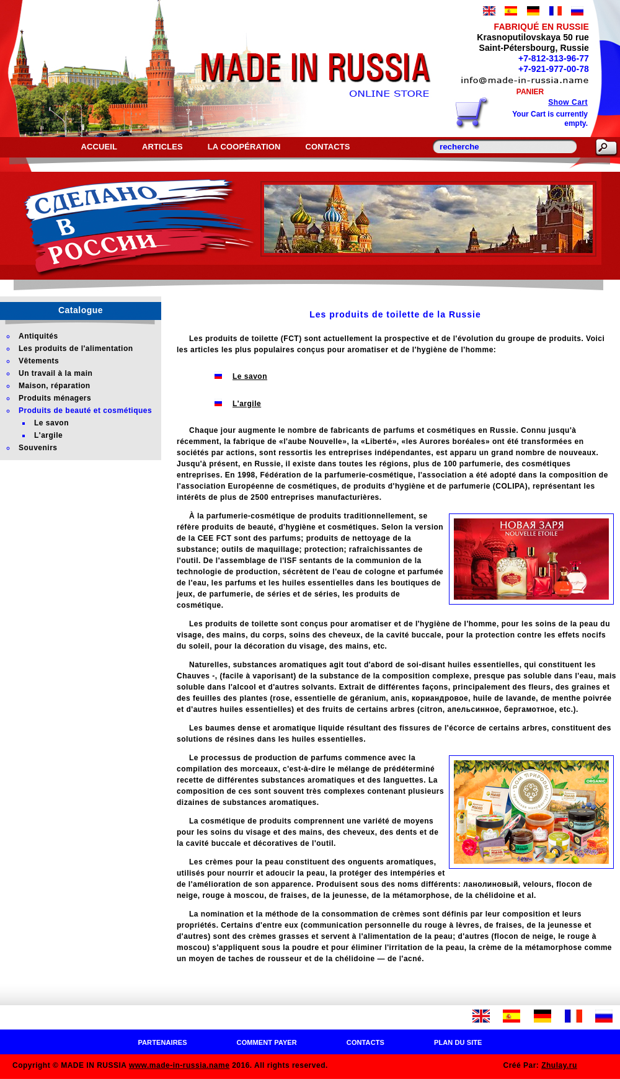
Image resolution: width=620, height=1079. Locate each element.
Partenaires (162, 1042)
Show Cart (568, 102)
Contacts (327, 146)
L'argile (246, 403)
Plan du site (458, 1042)
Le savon (249, 376)
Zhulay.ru (559, 1065)
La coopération (244, 146)
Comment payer (267, 1042)
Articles (162, 146)
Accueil (99, 146)
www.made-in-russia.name (179, 1065)
